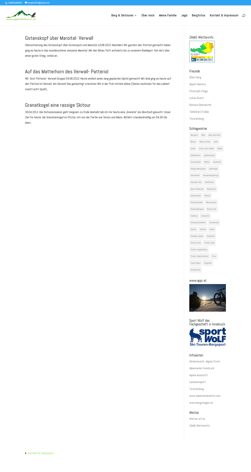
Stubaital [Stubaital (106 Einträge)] (211, 236)
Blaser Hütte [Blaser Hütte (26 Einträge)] (205, 141)
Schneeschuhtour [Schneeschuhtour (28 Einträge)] (198, 222)
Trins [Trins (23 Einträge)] (214, 256)
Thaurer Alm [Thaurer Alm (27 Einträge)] (196, 242)
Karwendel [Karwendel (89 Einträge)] (195, 175)
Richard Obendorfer (200, 105)
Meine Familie (168, 15)
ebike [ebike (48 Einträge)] (193, 148)
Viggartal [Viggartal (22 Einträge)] (208, 263)
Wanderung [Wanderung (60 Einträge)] (195, 269)
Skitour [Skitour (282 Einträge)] (203, 229)
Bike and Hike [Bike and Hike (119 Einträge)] (214, 135)
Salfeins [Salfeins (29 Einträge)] (194, 215)
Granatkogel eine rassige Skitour (58, 105)
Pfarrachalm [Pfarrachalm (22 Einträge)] (211, 202)
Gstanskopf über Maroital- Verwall (59, 38)
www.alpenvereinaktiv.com (205, 396)
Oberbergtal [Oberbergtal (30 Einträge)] (196, 195)
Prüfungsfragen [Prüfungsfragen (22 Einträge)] (197, 209)
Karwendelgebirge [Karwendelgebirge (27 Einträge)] (210, 175)
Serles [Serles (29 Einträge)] (193, 229)
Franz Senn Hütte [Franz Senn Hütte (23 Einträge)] (206, 148)
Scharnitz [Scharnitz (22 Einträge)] (205, 215)
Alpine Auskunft (198, 375)
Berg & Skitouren (122, 15)
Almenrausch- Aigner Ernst (204, 361)
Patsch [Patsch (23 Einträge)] (207, 195)
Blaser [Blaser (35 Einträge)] (193, 141)
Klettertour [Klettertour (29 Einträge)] (209, 182)
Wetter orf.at (197, 419)
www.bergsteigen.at (201, 403)
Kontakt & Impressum (224, 15)
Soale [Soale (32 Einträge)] (212, 229)
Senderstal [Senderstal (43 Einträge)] (214, 222)
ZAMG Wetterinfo (199, 425)
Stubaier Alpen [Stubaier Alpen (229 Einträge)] (197, 236)
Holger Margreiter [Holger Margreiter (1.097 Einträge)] (198, 168)
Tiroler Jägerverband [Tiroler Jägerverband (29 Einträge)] (199, 256)
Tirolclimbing (196, 119)
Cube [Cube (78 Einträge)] (216, 141)
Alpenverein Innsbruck (202, 368)
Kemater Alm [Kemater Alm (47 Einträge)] (196, 182)
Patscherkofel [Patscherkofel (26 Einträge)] (197, 202)
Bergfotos (198, 15)
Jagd (184, 15)
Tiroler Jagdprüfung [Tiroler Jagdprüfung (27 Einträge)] (199, 249)
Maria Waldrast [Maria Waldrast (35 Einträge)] (197, 189)
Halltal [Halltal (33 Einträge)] (207, 162)
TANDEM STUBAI (199, 112)
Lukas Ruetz (196, 98)
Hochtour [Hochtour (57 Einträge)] (217, 162)
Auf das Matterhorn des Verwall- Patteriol (66, 71)
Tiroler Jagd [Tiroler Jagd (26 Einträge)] (209, 242)
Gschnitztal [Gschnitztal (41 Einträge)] (196, 162)
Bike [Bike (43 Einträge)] (203, 135)
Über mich (148, 15)
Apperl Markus (197, 84)
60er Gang (195, 77)
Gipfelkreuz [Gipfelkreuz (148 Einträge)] (195, 155)
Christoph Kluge (198, 91)
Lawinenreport (197, 382)
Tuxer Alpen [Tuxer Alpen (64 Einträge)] (195, 263)
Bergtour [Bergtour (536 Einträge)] (194, 135)
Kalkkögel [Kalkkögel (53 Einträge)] (213, 168)
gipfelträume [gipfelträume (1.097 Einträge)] (209, 155)
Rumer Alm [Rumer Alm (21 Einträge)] (211, 209)
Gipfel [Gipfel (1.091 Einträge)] (219, 148)
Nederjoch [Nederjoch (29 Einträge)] (211, 189)
